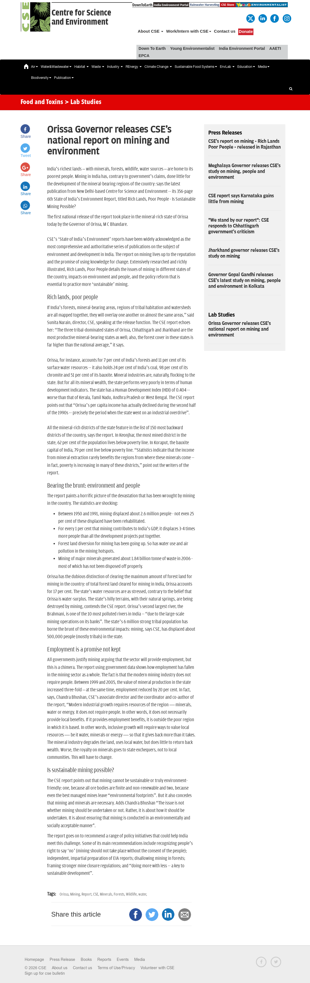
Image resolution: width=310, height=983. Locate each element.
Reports (104, 959)
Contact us (225, 31)
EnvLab (227, 67)
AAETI (275, 48)
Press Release (62, 959)
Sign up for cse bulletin (45, 973)
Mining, (76, 894)
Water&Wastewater (56, 67)
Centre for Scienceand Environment (81, 17)
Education (246, 67)
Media (264, 67)
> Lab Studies (83, 102)
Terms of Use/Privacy (116, 968)
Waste (98, 67)
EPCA (144, 55)
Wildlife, (132, 894)
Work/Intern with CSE (188, 31)
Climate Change (158, 67)
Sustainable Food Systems (196, 67)
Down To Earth (152, 48)
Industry (115, 67)
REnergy (134, 67)
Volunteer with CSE (157, 968)
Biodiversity (41, 78)
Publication (64, 78)
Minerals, (107, 894)
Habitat (81, 67)
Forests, (120, 894)
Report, (87, 894)
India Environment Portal (242, 48)
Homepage (34, 959)
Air (34, 67)
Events (123, 959)
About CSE (151, 31)
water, (142, 894)
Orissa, (65, 894)
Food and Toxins (42, 102)
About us (59, 968)
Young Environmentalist (192, 48)
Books (86, 959)
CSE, (96, 894)
